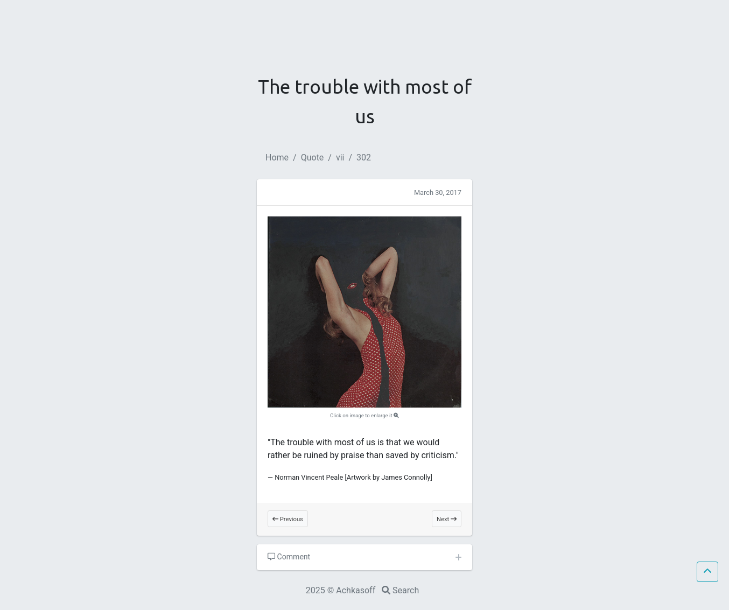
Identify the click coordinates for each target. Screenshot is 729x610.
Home (277, 157)
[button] (707, 572)
